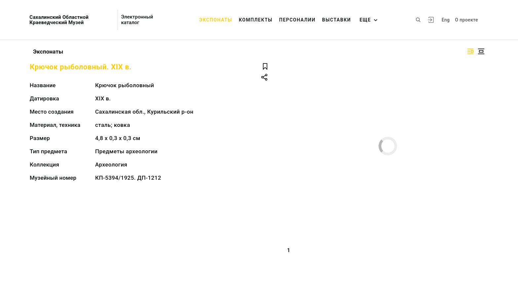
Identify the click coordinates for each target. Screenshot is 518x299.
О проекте (466, 19)
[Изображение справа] (470, 51)
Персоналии (297, 19)
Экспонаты (215, 19)
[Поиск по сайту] (418, 20)
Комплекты (256, 19)
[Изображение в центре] (481, 51)
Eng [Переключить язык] (446, 19)
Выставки (336, 19)
